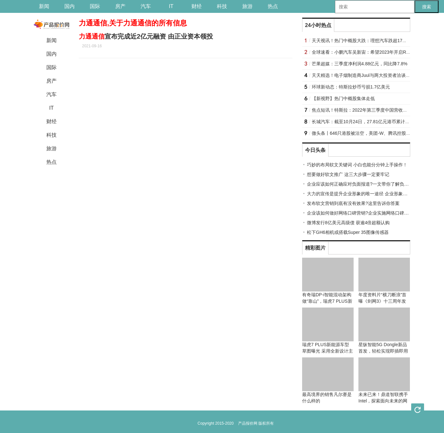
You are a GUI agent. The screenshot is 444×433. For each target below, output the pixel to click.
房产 (120, 6)
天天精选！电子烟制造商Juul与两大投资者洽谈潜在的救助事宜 (374, 75)
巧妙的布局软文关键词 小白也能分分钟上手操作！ (357, 164)
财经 (196, 6)
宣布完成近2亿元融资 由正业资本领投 (146, 36)
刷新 (417, 409)
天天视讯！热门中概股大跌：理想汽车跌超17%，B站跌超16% (374, 40)
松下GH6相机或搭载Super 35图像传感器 (348, 232)
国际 (95, 6)
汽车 (146, 6)
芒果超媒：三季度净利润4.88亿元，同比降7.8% (359, 63)
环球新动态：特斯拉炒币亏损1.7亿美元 (351, 86)
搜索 (426, 6)
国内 (69, 6)
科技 (222, 6)
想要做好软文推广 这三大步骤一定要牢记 (348, 174)
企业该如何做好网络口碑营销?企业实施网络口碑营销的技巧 (367, 213)
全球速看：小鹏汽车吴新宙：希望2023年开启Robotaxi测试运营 (375, 52)
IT (171, 6)
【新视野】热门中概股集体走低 (343, 98)
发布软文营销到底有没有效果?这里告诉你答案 (353, 203)
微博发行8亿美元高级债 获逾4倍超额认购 (348, 222)
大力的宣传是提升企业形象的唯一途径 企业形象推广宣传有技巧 (370, 193)
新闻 (44, 6)
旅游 (247, 6)
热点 (273, 6)
